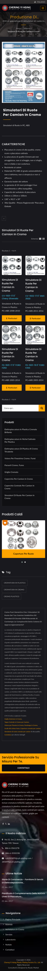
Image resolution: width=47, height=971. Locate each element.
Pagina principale (12, 919)
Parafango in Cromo (30, 725)
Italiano (41, 2)
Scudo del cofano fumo (12, 728)
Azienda (8, 924)
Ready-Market (33, 968)
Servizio (8, 934)
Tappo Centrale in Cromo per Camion (17, 722)
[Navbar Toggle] (42, 8)
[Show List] (43, 238)
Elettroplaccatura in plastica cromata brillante (21, 430)
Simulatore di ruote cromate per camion (18, 732)
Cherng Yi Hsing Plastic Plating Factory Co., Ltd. (22, 962)
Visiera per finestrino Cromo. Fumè (20, 458)
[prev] (4, 218)
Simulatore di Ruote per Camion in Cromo (10, 285)
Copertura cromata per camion (30, 728)
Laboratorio (10, 939)
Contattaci (8, 735)
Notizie (8, 944)
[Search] (20, 408)
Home (18, 28)
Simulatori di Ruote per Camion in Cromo (23, 31)
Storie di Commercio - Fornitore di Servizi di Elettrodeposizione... (22, 881)
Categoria (26, 28)
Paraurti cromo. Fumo (14, 465)
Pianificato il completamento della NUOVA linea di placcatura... (23, 895)
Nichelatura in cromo (14, 929)
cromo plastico (11, 596)
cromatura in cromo (14, 590)
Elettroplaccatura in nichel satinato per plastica (20, 440)
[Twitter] (6, 823)
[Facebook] (3, 823)
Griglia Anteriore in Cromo (13, 719)
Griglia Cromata (11, 472)
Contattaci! (23, 768)
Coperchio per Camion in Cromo (19, 479)
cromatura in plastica (15, 583)
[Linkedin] (9, 823)
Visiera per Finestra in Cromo (14, 725)
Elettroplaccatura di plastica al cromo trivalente (21, 450)
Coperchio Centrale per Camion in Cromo (19, 487)
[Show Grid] (40, 238)
